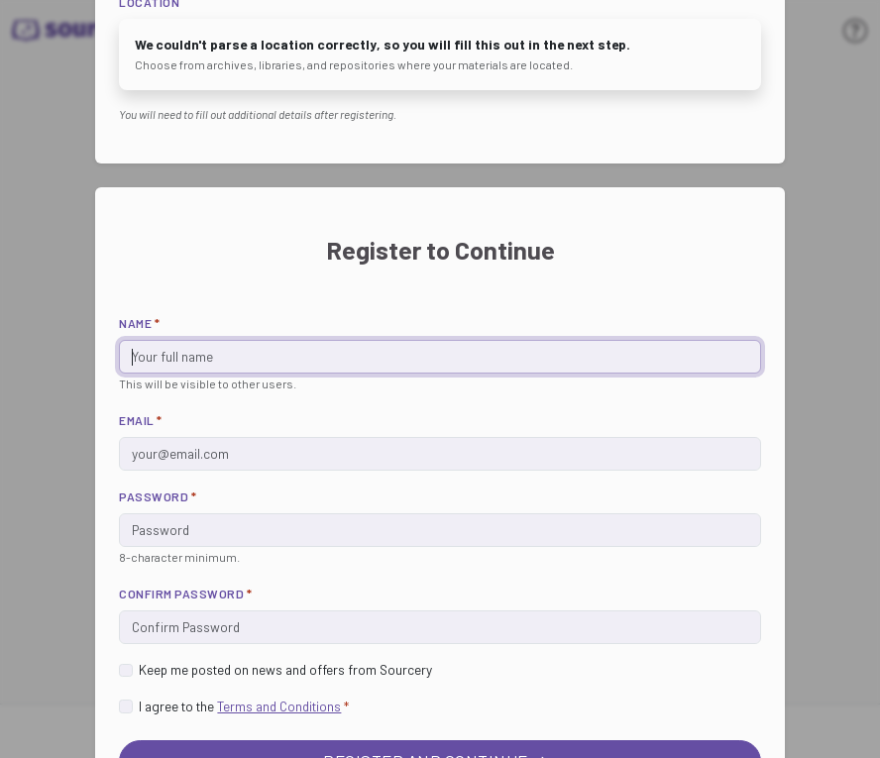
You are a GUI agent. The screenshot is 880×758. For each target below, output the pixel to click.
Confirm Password (185, 593)
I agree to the (244, 706)
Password (157, 496)
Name (139, 323)
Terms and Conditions (279, 706)
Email (141, 420)
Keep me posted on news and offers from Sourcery (285, 669)
